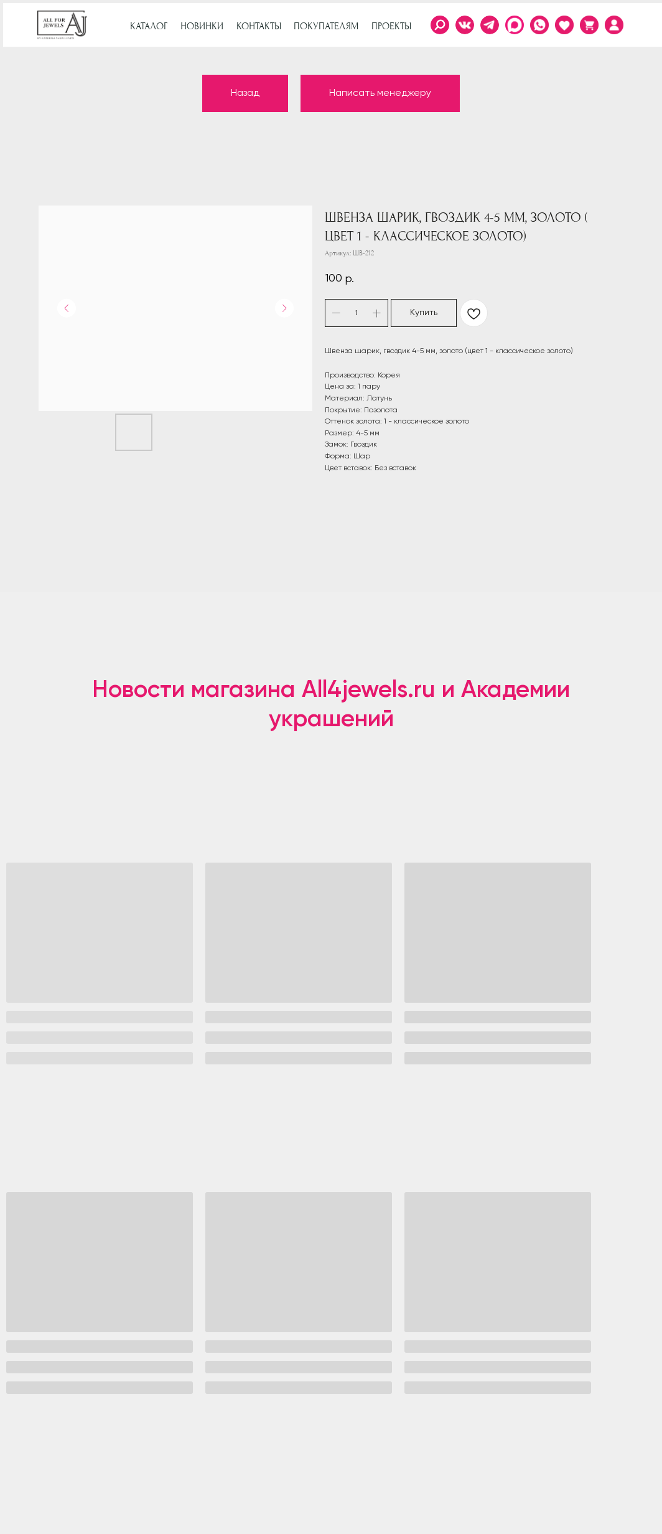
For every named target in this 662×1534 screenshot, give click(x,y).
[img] (614, 25)
